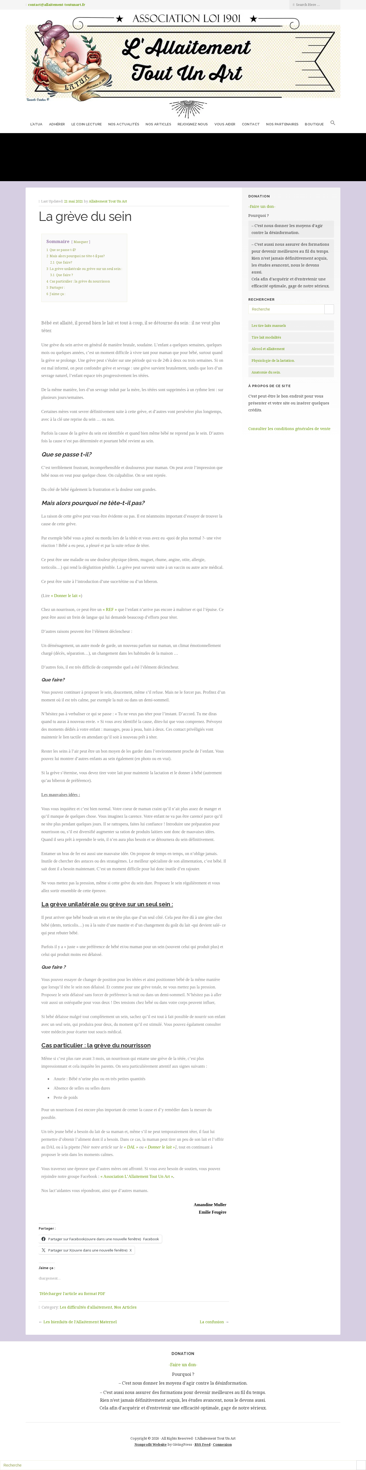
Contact (251, 124)
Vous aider (225, 124)
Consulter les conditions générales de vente (289, 428)
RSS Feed (202, 1444)
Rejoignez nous (193, 124)
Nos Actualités (124, 124)
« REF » (110, 609)
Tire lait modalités (266, 337)
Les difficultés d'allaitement (86, 1307)
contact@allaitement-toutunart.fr (56, 4)
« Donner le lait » (66, 595)
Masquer (81, 241)
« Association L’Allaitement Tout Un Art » (136, 1176)
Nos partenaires (282, 124)
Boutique (314, 124)
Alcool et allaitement (268, 348)
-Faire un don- (262, 206)
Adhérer (57, 124)
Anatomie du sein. (266, 372)
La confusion (212, 1321)
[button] (333, 124)
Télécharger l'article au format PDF (72, 1293)
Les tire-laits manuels (269, 325)
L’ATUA (36, 124)
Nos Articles (158, 124)
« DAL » (131, 1147)
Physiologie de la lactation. (273, 360)
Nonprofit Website (150, 1444)
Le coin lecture (86, 124)
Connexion (222, 1444)
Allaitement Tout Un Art (108, 201)
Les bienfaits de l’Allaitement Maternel (80, 1321)
